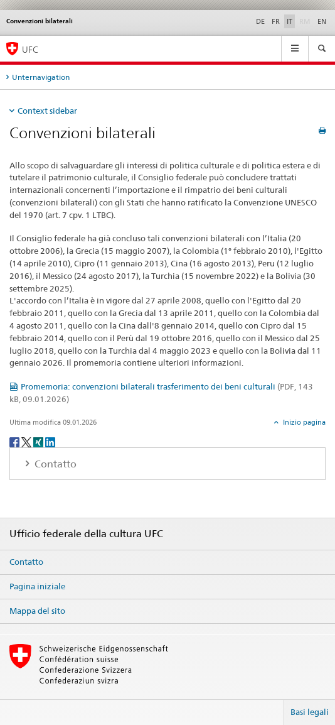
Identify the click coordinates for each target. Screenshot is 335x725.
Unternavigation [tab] (41, 77)
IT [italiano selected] (289, 21)
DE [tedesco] (260, 21)
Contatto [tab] (54, 464)
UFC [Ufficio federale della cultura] (30, 49)
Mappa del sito (37, 611)
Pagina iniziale (37, 586)
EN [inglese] (321, 21)
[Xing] (39, 441)
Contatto (26, 562)
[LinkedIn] (50, 441)
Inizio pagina (303, 422)
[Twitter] (27, 441)
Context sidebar (47, 111)
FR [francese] (276, 21)
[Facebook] (15, 441)
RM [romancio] (306, 21)
